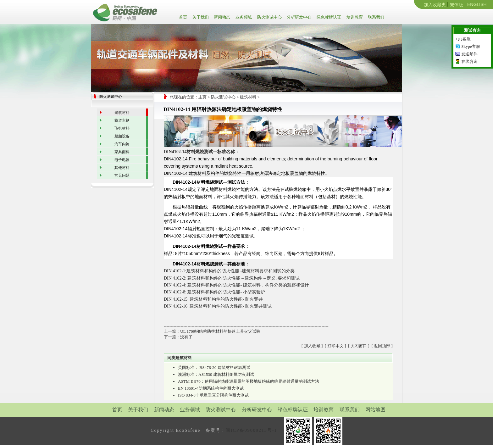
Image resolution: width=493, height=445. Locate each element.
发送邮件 (469, 54)
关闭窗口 (359, 345)
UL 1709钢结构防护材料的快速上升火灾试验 (220, 331)
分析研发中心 (298, 17)
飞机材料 (122, 128)
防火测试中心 (269, 17)
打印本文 (335, 345)
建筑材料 (248, 97)
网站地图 (375, 409)
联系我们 (375, 17)
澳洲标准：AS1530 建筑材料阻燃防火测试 (216, 374)
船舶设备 (122, 136)
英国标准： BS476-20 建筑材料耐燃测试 (214, 367)
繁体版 (456, 4)
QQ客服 (463, 38)
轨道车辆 (122, 120)
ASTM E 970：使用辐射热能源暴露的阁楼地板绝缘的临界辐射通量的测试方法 (248, 381)
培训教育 (354, 17)
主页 (202, 97)
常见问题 (122, 175)
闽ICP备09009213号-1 (251, 430)
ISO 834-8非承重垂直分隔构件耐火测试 (213, 395)
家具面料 (122, 152)
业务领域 (243, 17)
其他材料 (122, 167)
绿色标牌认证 (328, 17)
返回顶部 (382, 345)
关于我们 (200, 17)
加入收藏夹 (435, 4)
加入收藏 (312, 345)
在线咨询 (469, 61)
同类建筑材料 (179, 357)
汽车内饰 (122, 144)
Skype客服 (470, 46)
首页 (184, 17)
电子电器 (122, 160)
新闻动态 (221, 17)
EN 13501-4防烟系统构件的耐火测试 (211, 388)
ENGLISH (476, 4)
